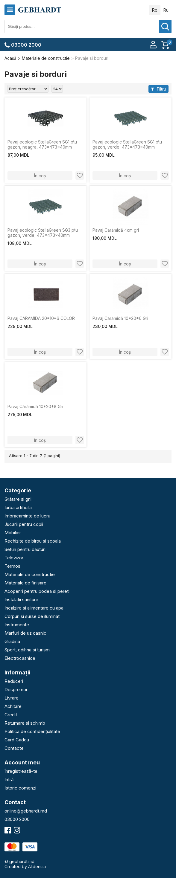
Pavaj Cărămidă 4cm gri (115, 230)
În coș (40, 175)
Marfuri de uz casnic (25, 633)
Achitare (13, 706)
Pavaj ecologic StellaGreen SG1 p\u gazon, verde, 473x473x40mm (127, 144)
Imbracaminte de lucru (27, 516)
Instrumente (16, 624)
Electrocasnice (19, 658)
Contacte (14, 748)
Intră (8, 779)
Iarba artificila (18, 507)
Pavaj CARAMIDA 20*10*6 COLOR (41, 318)
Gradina (12, 641)
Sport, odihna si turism (27, 650)
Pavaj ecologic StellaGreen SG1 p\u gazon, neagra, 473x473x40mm (42, 144)
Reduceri (13, 681)
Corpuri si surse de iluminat (32, 616)
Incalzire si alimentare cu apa (33, 608)
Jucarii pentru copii (23, 524)
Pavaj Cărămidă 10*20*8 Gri (35, 406)
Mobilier (12, 532)
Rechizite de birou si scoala (32, 541)
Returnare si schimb (24, 723)
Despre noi (15, 689)
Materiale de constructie (29, 574)
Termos (12, 566)
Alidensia (37, 866)
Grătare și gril (17, 499)
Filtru (158, 88)
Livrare (11, 698)
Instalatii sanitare (21, 599)
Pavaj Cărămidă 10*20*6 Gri (120, 318)
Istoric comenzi (20, 788)
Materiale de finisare (25, 583)
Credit (10, 714)
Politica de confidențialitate (32, 731)
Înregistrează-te (20, 771)
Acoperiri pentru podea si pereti (36, 591)
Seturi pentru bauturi (24, 549)
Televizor (13, 558)
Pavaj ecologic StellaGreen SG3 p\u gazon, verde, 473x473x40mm (42, 232)
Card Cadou (16, 740)
